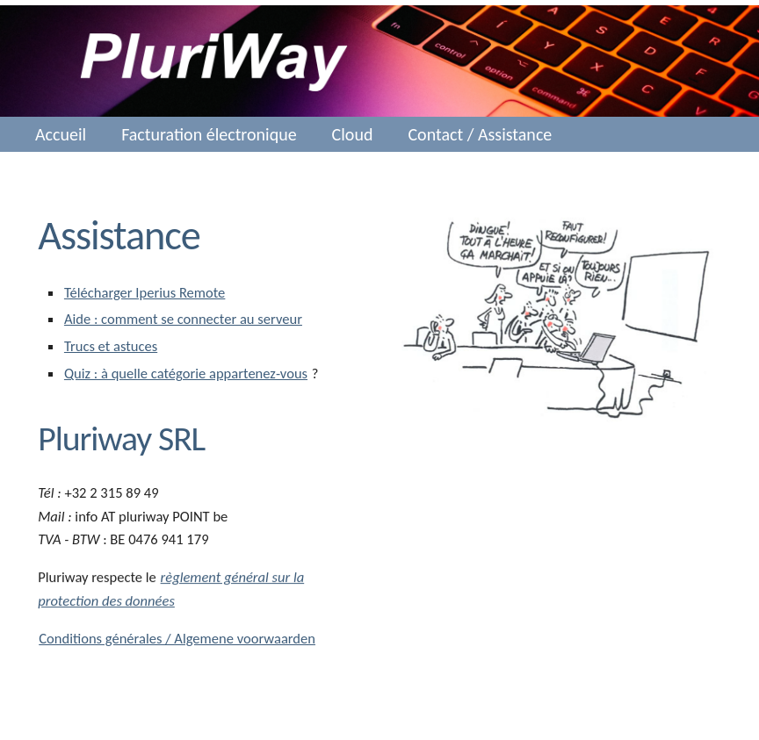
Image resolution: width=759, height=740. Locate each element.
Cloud (352, 134)
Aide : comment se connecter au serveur (183, 318)
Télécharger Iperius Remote (144, 292)
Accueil (60, 134)
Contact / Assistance (480, 134)
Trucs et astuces (110, 346)
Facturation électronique (208, 134)
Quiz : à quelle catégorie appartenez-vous (185, 373)
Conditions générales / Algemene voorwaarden (177, 638)
